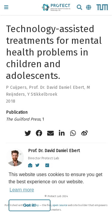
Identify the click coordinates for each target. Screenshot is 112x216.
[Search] (79, 7)
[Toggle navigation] (6, 7)
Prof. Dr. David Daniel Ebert (56, 87)
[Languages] (89, 7)
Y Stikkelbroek (42, 94)
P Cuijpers (16, 87)
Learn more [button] (22, 189)
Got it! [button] (29, 205)
